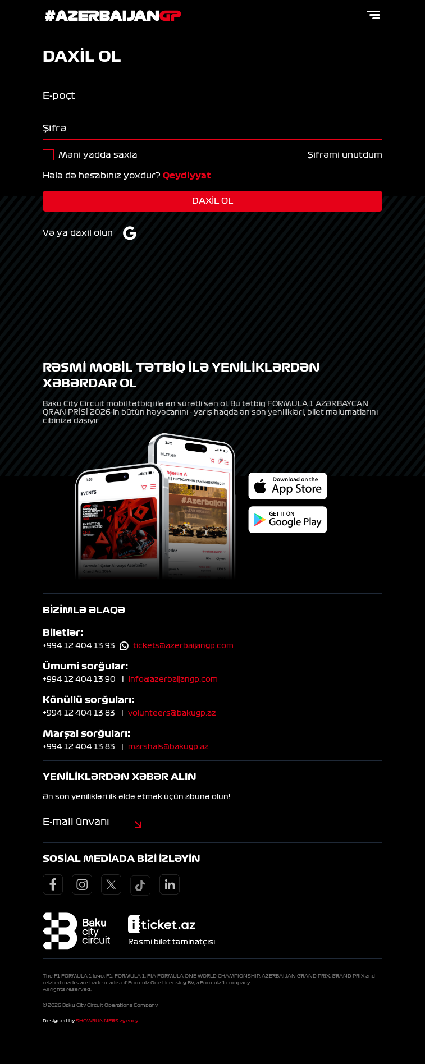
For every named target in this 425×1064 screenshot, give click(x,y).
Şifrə (54, 127)
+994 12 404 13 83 (79, 712)
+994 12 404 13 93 (79, 645)
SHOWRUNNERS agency (107, 1020)
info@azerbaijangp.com (173, 679)
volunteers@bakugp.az (172, 712)
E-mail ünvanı (76, 821)
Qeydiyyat (187, 176)
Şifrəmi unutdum (345, 155)
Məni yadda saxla (98, 155)
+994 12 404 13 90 (79, 679)
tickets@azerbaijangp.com (183, 645)
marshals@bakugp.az (168, 746)
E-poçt (59, 95)
